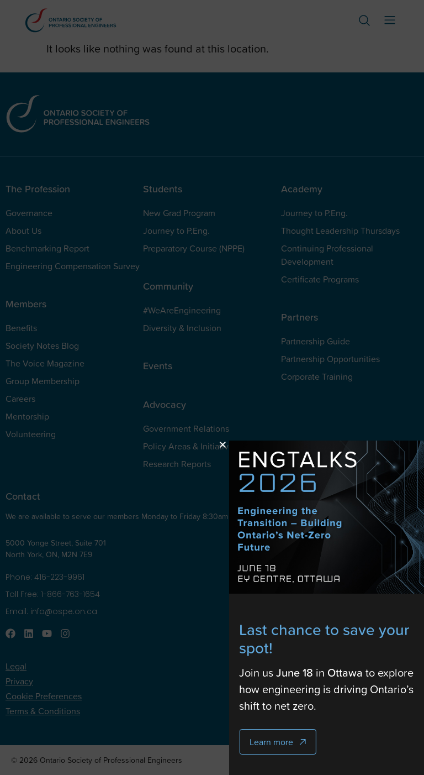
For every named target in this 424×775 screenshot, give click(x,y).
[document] (212, 387)
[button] (278, 445)
